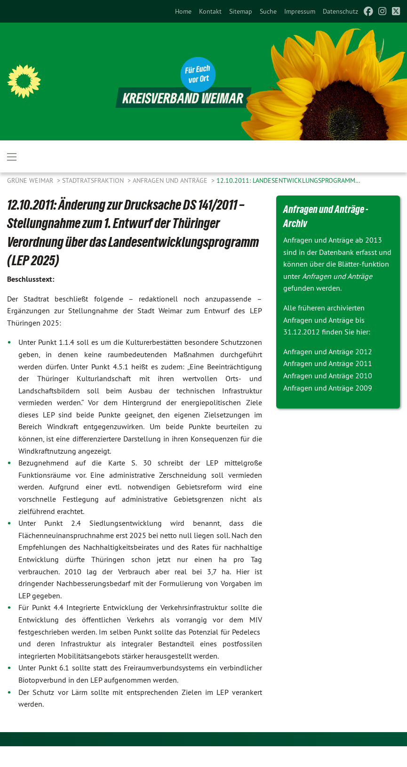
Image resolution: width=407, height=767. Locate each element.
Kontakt (210, 11)
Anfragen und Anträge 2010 (327, 375)
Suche (268, 11)
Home (183, 11)
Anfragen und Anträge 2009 (327, 387)
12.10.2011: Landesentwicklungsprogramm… (288, 180)
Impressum (299, 11)
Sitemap (240, 11)
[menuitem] (183, 11)
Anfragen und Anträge (171, 180)
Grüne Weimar (31, 180)
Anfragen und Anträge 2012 (327, 351)
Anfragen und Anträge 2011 (327, 363)
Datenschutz (340, 11)
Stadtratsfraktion (94, 180)
